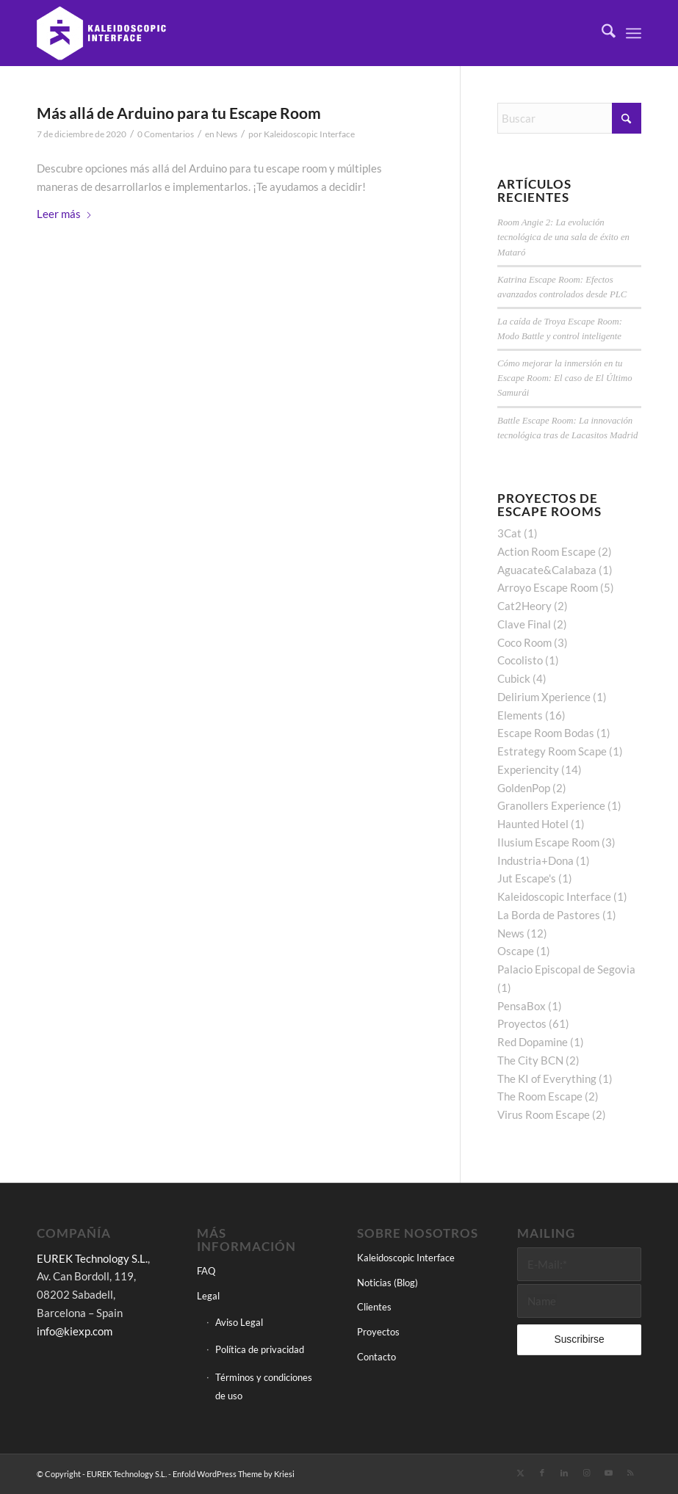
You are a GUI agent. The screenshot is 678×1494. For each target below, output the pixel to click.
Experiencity (528, 769)
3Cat (509, 533)
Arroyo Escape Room (547, 587)
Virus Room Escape (543, 1114)
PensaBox (521, 1005)
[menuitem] (601, 33)
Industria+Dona (535, 860)
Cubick (513, 678)
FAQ (206, 1271)
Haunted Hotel (533, 823)
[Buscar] (601, 33)
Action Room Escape (546, 551)
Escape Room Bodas (545, 732)
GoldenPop (523, 787)
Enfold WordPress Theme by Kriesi (234, 1474)
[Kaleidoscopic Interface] (102, 33)
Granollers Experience (551, 805)
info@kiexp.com (74, 1331)
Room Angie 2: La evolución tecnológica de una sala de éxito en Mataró (563, 237)
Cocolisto (520, 660)
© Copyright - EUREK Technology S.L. (102, 1474)
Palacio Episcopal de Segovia (566, 969)
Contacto (376, 1357)
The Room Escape (540, 1096)
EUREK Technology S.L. (92, 1258)
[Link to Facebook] (542, 1473)
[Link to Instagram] (586, 1473)
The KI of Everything (546, 1078)
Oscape (515, 950)
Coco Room (524, 642)
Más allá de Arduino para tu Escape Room (179, 113)
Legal (208, 1296)
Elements (520, 715)
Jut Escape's (526, 878)
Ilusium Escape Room (548, 842)
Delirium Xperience (544, 696)
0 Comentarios (165, 133)
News (226, 133)
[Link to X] (520, 1473)
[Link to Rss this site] (630, 1473)
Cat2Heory (524, 605)
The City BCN (530, 1060)
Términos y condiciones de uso (263, 1386)
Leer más (65, 213)
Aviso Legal (239, 1322)
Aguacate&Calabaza (546, 569)
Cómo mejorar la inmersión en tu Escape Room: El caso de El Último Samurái (564, 378)
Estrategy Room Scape (552, 751)
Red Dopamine (532, 1041)
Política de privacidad (259, 1349)
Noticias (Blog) (387, 1282)
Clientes (374, 1307)
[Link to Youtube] (608, 1473)
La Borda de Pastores (548, 914)
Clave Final (524, 624)
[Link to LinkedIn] (564, 1473)
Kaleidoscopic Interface (309, 133)
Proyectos (522, 1023)
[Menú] (633, 33)
